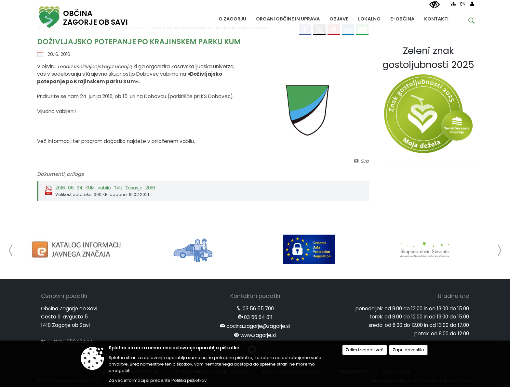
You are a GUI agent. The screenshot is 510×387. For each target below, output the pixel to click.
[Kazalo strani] (453, 3)
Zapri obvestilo (408, 350)
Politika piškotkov (189, 380)
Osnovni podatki (64, 296)
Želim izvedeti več (364, 350)
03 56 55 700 (258, 308)
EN (462, 4)
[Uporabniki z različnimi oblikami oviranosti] (434, 5)
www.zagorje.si (258, 335)
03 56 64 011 (258, 317)
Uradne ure (453, 296)
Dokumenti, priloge (60, 174)
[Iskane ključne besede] (466, 21)
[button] (11, 250)
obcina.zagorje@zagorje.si (258, 326)
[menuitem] (232, 17)
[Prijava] (472, 3)
